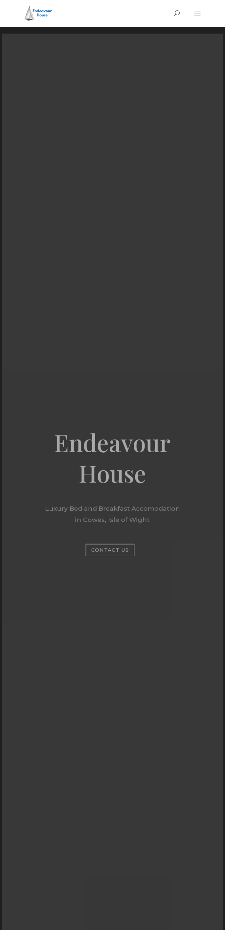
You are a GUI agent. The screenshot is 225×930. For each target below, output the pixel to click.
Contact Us (109, 549)
